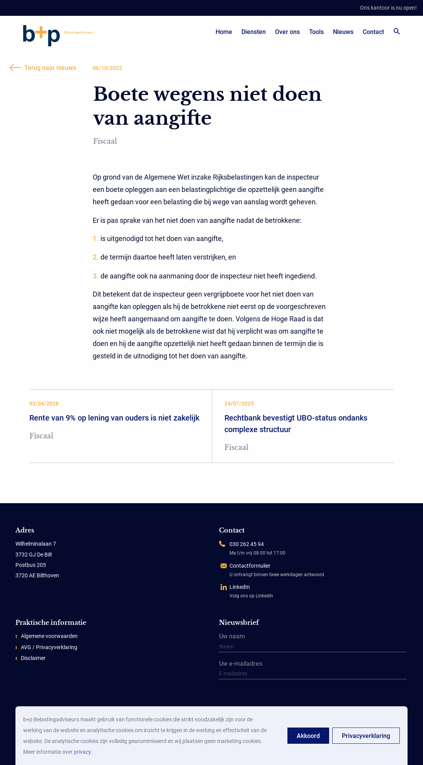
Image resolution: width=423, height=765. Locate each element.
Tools (316, 32)
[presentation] (267, 698)
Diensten (253, 32)
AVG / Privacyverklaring (49, 647)
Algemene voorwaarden (49, 636)
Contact (373, 32)
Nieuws (343, 32)
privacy (82, 752)
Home (224, 32)
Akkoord (308, 736)
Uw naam (313, 643)
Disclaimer (33, 658)
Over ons (287, 32)
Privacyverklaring (366, 736)
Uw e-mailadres (313, 670)
